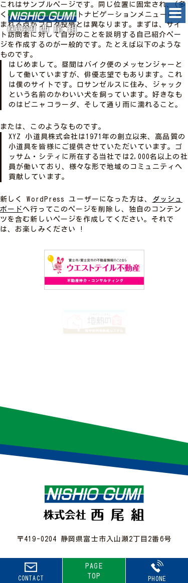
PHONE (157, 570)
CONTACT (31, 571)
